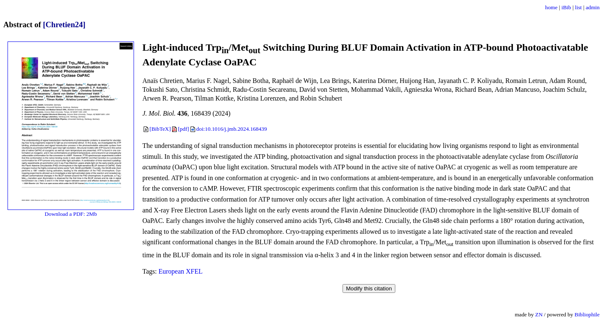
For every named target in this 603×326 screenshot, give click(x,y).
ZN (539, 314)
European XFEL (180, 271)
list (578, 7)
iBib (566, 7)
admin (593, 7)
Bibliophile (587, 314)
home (551, 7)
